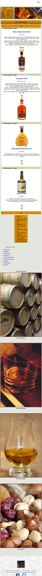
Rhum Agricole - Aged (10, 28)
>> (40, 26)
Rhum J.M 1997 (22, 193)
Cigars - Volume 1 (7, 253)
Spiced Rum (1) (22, 240)
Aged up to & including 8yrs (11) (21, 225)
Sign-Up (28, 570)
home (7, 570)
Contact (34, 570)
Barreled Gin (6, 251)
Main (21, 26)
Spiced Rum (6, 261)
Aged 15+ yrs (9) (22, 219)
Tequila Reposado (7, 262)
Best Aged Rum (21, 338)
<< (2, 26)
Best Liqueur (21, 549)
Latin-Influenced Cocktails (9, 257)
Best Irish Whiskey (21, 408)
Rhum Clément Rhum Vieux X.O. (22, 148)
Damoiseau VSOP (21, 78)
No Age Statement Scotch (9, 259)
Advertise (12, 570)
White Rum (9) (21, 241)
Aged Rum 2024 (7, 249)
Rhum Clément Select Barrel (22, 31)
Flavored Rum (6, 255)
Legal (23, 570)
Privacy (18, 570)
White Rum (6, 264)
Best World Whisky (21, 478)
